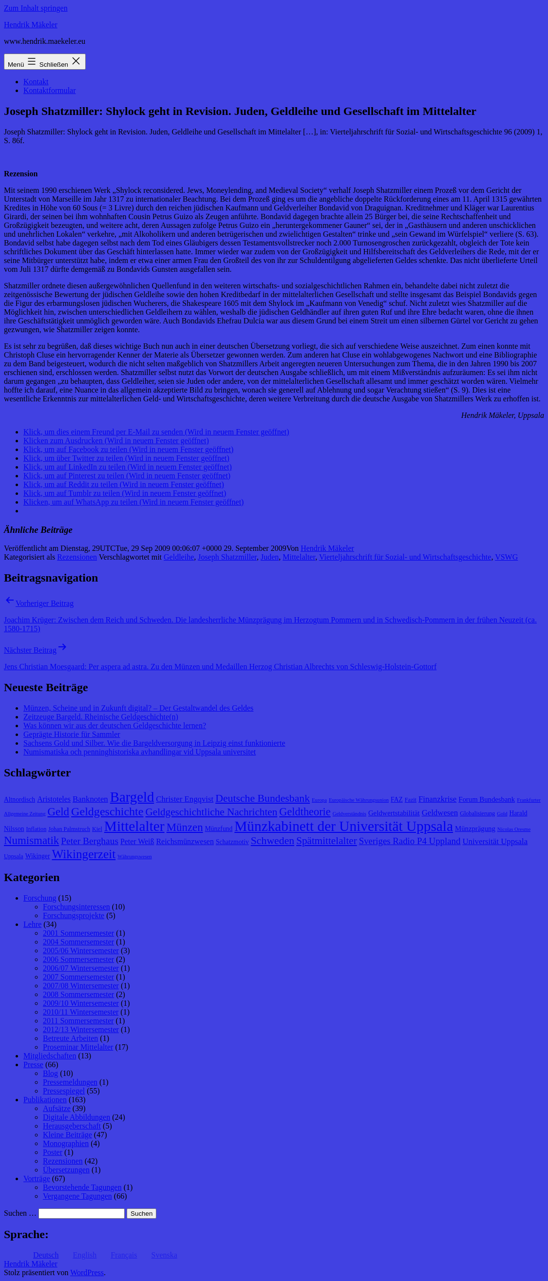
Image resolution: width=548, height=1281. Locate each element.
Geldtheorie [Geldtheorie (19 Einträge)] (304, 812)
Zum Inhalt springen (36, 8)
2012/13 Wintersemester (81, 1029)
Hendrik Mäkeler (30, 24)
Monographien (66, 1143)
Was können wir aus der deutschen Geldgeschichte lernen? (114, 725)
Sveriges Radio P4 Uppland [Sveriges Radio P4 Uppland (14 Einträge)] (410, 841)
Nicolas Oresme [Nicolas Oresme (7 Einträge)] (513, 829)
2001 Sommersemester (78, 933)
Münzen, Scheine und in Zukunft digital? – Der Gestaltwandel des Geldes (138, 708)
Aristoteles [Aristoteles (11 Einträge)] (54, 799)
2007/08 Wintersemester (81, 985)
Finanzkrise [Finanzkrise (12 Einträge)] (437, 799)
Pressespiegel (64, 1091)
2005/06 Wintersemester (81, 950)
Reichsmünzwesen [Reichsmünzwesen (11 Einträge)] (184, 841)
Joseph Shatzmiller (227, 557)
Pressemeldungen (70, 1082)
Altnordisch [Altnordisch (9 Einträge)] (19, 799)
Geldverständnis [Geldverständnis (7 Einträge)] (349, 813)
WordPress (87, 1272)
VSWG (506, 557)
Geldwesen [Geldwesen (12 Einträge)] (440, 812)
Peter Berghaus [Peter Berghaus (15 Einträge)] (89, 841)
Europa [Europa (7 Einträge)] (319, 800)
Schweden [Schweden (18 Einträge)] (272, 841)
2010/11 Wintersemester (80, 1012)
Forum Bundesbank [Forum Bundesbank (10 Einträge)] (486, 799)
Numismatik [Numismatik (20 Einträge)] (31, 840)
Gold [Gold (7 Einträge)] (502, 813)
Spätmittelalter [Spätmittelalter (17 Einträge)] (326, 841)
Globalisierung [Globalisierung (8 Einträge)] (477, 813)
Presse (33, 1064)
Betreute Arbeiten (70, 1038)
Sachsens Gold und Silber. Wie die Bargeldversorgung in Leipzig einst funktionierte (154, 743)
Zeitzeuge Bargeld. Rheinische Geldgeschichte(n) (100, 717)
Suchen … (20, 1213)
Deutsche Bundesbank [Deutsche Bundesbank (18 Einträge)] (262, 798)
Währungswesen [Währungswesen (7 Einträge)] (134, 856)
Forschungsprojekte (73, 915)
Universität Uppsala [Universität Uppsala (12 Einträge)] (495, 841)
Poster (52, 1152)
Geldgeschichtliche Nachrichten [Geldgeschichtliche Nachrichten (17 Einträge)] (211, 812)
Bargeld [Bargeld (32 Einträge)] (132, 797)
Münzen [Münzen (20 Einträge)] (185, 827)
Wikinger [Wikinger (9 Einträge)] (37, 856)
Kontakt (36, 81)
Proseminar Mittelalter (78, 1047)
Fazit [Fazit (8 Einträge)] (410, 799)
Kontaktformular (49, 90)
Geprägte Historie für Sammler (71, 734)
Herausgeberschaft (72, 1126)
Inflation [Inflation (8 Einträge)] (36, 829)
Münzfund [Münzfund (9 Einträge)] (219, 828)
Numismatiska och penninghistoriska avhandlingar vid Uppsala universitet (139, 752)
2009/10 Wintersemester (81, 1003)
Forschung (40, 898)
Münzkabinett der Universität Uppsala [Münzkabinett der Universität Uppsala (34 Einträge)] (343, 826)
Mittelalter (299, 557)
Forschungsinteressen (76, 907)
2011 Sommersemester (78, 1021)
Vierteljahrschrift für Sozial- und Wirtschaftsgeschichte (405, 557)
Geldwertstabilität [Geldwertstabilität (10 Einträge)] (394, 813)
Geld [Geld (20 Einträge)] (59, 812)
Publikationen (45, 1099)
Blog (50, 1073)
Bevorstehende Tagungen (82, 1187)
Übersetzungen (66, 1170)
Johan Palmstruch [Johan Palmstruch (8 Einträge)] (69, 829)
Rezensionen (77, 557)
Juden (270, 557)
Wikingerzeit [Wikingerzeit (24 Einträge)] (83, 854)
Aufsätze (57, 1108)
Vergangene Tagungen (77, 1196)
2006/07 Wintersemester (81, 968)
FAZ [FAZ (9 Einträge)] (397, 799)
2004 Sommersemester (78, 942)
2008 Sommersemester (78, 994)
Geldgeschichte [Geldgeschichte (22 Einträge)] (107, 811)
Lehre (32, 924)
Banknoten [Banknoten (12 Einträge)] (90, 799)
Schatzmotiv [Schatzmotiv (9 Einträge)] (232, 842)
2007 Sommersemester (78, 977)
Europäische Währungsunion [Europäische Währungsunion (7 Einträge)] (359, 800)
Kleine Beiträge (67, 1134)
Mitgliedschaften (49, 1056)
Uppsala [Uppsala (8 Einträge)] (13, 856)
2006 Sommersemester (78, 959)
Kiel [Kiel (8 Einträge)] (97, 829)
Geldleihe (179, 557)
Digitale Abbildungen (76, 1117)
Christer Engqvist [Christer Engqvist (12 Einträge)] (184, 799)
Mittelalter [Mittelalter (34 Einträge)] (134, 826)
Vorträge (36, 1178)
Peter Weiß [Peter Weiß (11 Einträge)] (137, 841)
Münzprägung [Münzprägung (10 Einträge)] (475, 828)
